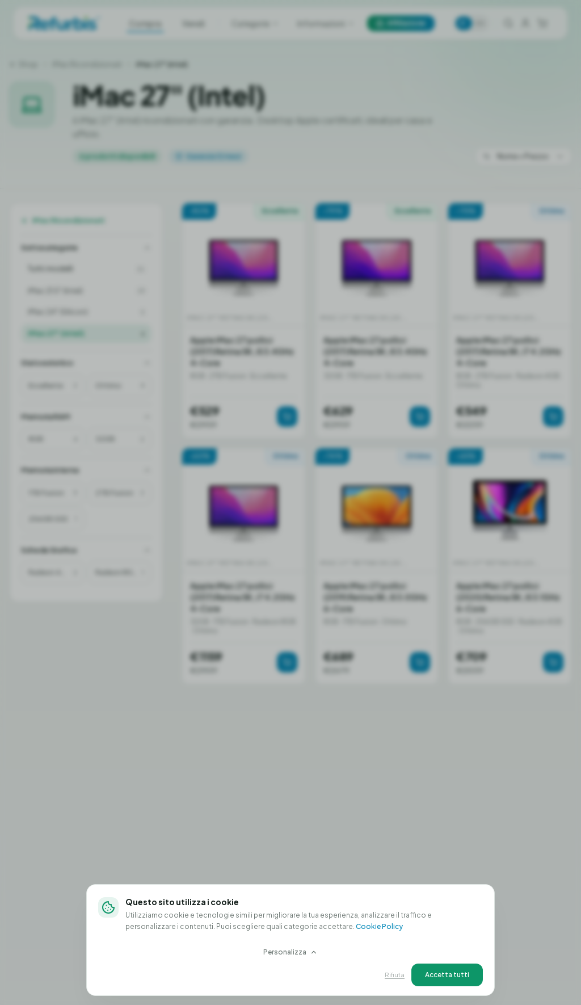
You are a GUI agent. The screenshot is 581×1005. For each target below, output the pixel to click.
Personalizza (290, 952)
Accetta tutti (447, 974)
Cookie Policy (379, 926)
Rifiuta (395, 974)
